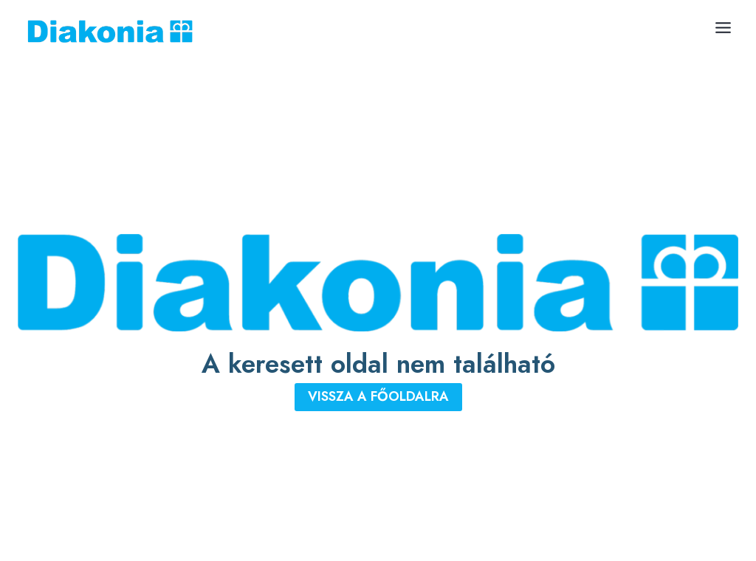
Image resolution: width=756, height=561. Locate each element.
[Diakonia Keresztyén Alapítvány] (110, 31)
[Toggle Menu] (723, 28)
